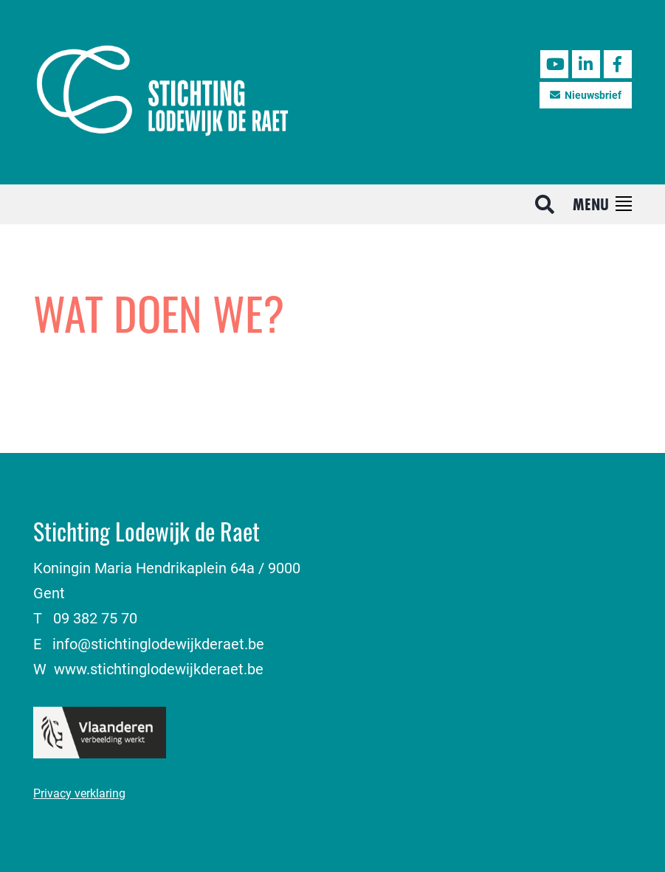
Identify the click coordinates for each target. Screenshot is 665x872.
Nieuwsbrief (585, 95)
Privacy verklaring (79, 792)
